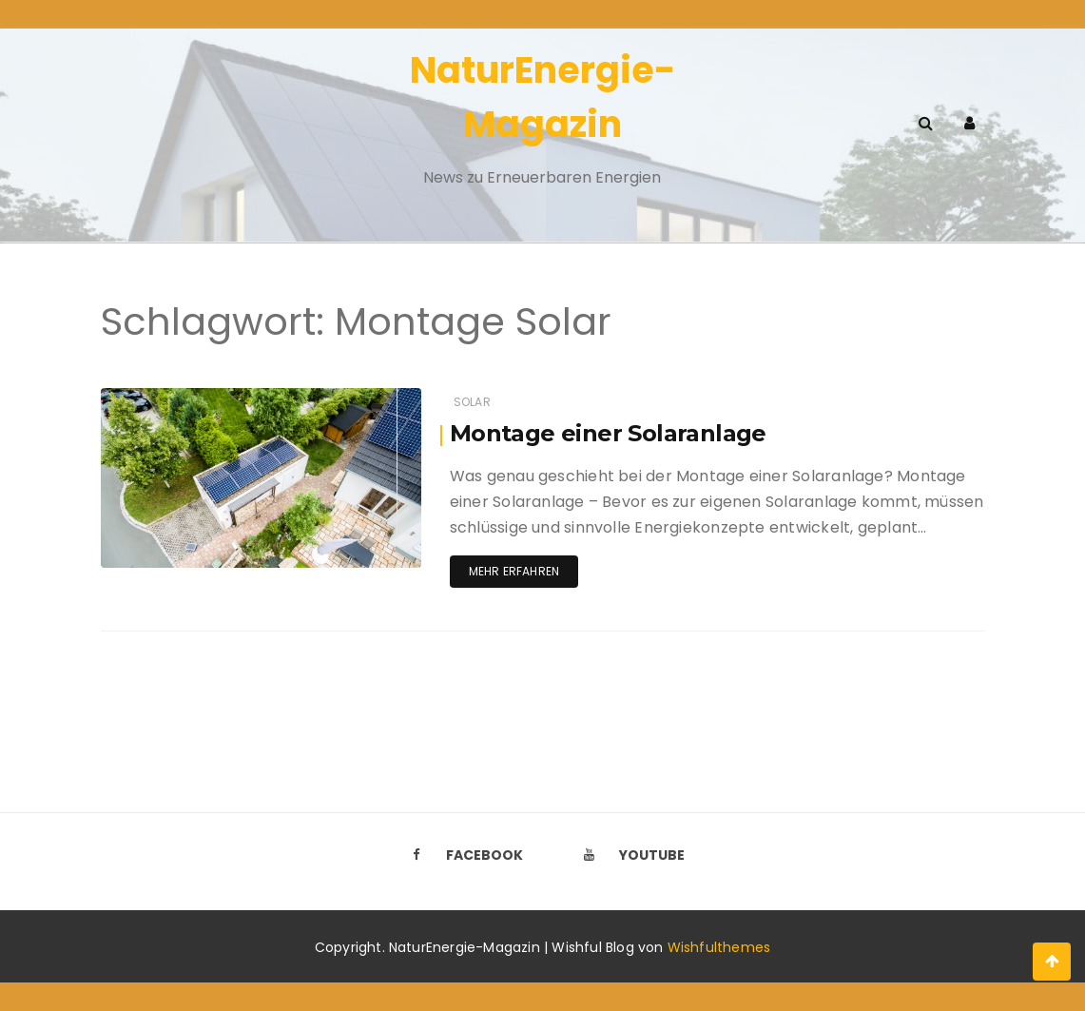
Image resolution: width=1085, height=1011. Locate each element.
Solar (472, 402)
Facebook (462, 855)
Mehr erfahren (514, 571)
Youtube (629, 855)
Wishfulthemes (719, 947)
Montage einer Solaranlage (608, 433)
